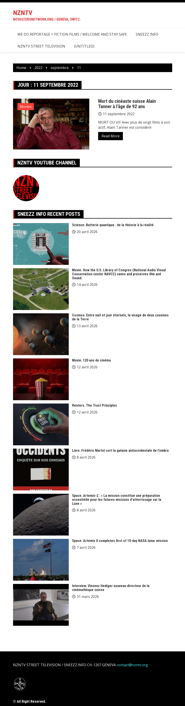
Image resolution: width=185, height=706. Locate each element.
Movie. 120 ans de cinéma (91, 360)
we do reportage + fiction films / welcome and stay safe (72, 34)
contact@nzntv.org (132, 664)
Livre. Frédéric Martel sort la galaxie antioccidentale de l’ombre (120, 450)
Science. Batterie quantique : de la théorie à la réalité (113, 225)
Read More (110, 136)
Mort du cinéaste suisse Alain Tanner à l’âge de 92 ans (127, 103)
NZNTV (22, 13)
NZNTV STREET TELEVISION (41, 46)
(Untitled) (84, 46)
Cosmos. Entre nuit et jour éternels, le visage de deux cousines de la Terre (120, 317)
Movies (26, 106)
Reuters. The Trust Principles (94, 405)
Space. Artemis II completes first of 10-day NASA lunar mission (120, 541)
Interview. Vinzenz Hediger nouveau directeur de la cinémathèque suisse (110, 588)
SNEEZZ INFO (147, 34)
